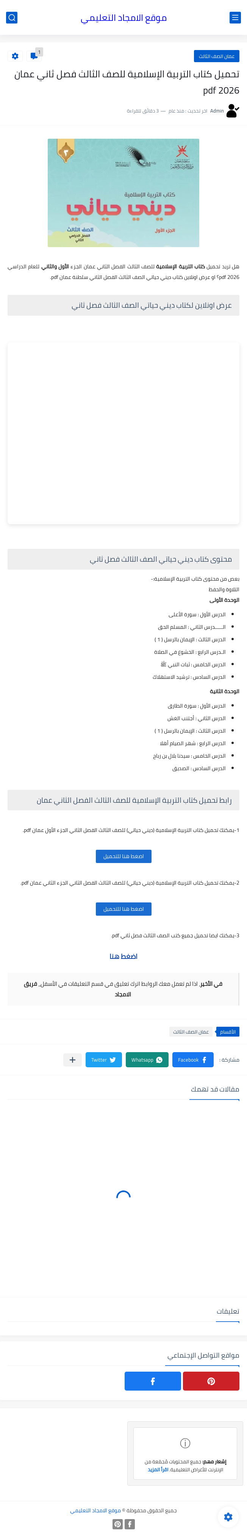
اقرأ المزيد (158, 1469)
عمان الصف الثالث (216, 56)
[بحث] (11, 17)
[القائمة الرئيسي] (235, 17)
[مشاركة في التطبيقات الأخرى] (72, 1060)
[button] (193, 1059)
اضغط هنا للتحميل (123, 856)
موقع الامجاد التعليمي (124, 17)
